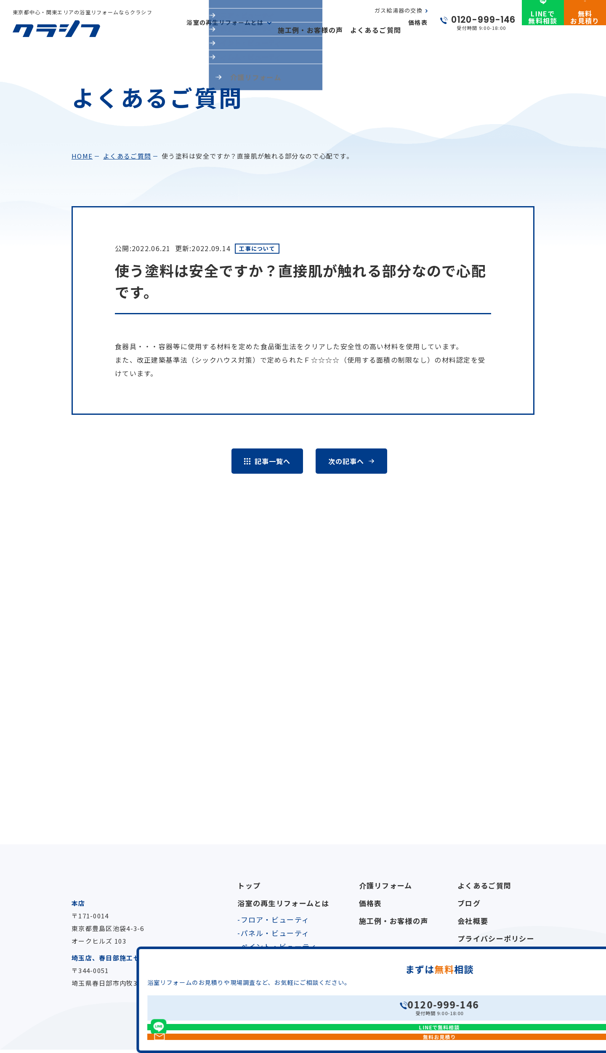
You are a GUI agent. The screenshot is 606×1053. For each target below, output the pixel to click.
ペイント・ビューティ (279, 946)
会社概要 (472, 920)
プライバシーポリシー (495, 938)
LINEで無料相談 (542, 31)
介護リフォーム (385, 885)
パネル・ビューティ (275, 933)
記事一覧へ (272, 461)
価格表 (418, 30)
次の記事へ (346, 461)
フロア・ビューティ (275, 919)
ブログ (469, 903)
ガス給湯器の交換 (399, 18)
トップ (248, 885)
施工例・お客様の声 (320, 30)
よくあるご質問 (378, 30)
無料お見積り (584, 31)
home (82, 155)
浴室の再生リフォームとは (283, 903)
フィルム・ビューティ (279, 960)
